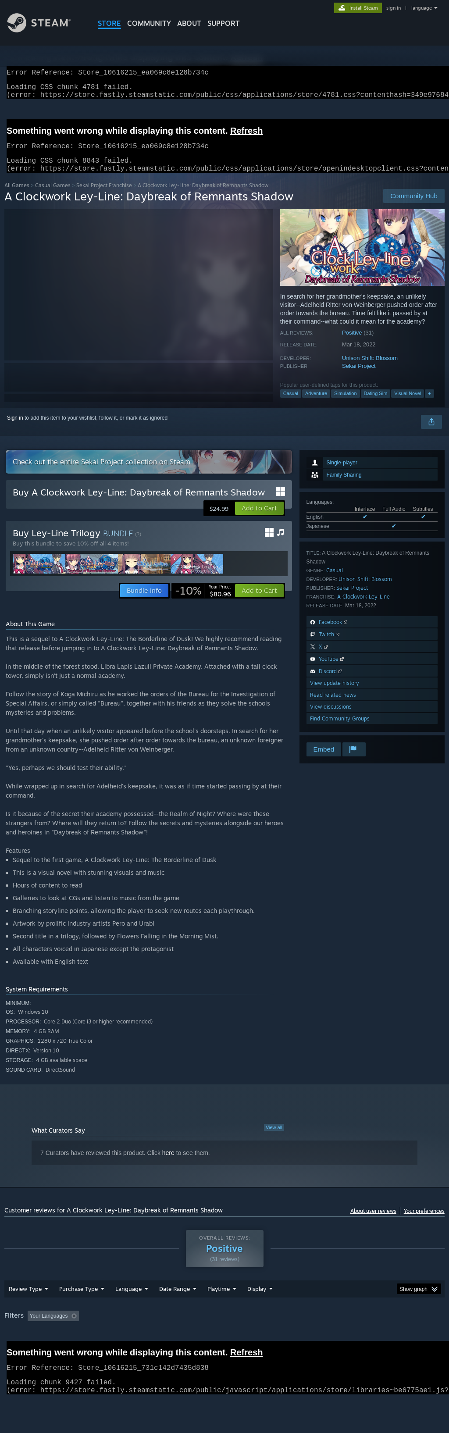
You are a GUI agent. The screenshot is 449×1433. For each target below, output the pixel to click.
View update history (334, 693)
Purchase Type (78, 1311)
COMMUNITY (149, 23)
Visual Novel (407, 403)
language (421, 8)
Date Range (174, 1311)
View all (274, 1138)
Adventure (316, 403)
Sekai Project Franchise (104, 195)
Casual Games (53, 195)
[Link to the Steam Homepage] (45, 30)
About (189, 23)
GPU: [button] (416, 1339)
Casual (290, 403)
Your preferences (424, 1221)
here (168, 1163)
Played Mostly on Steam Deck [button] (268, 1339)
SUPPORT (223, 23)
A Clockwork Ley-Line (363, 607)
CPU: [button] (386, 1339)
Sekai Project (359, 376)
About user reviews (373, 1221)
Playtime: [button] (205, 1339)
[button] (259, 519)
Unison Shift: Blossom (370, 368)
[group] (224, 1344)
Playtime (218, 1311)
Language (128, 1311)
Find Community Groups (340, 729)
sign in (393, 8)
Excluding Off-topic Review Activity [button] (137, 1339)
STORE (109, 23)
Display (256, 1311)
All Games (16, 195)
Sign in (15, 428)
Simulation (345, 403)
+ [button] (429, 403)
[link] (203, 601)
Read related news (333, 705)
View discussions (331, 717)
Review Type (25, 1311)
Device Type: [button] (22, 1350)
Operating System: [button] (341, 1339)
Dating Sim (376, 403)
